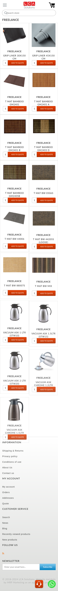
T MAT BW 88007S (14, 288)
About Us (7, 467)
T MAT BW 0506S (43, 194)
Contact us (8, 473)
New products (9, 539)
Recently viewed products (16, 534)
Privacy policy (10, 456)
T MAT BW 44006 (14, 240)
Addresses (8, 498)
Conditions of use (11, 462)
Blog (4, 528)
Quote (5, 503)
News (5, 523)
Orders (6, 492)
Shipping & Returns (13, 451)
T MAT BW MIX (43, 290)
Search (6, 517)
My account (8, 487)
